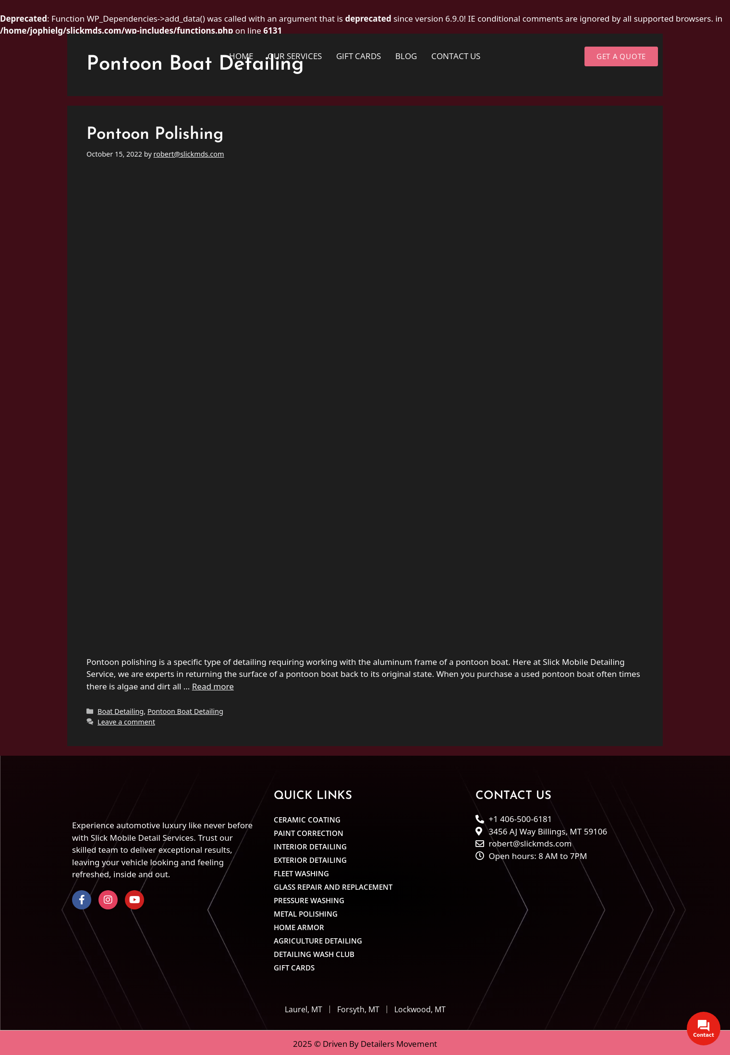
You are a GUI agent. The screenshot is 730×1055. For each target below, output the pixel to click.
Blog (406, 55)
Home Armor (299, 925)
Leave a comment (126, 719)
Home (241, 55)
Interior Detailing (310, 844)
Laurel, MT (303, 1007)
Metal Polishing (306, 912)
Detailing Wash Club (314, 952)
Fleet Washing (301, 871)
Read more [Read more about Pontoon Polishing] (213, 683)
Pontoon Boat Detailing (185, 709)
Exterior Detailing (310, 858)
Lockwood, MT (420, 1007)
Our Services (295, 55)
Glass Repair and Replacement (333, 885)
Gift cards (358, 55)
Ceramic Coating (307, 817)
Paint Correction (308, 831)
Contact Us (455, 55)
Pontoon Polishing (154, 132)
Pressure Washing (309, 898)
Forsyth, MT (358, 1007)
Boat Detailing (120, 709)
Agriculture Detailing (318, 939)
